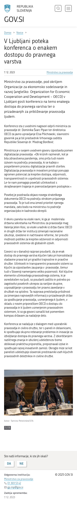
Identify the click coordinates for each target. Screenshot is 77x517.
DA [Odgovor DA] (9, 463)
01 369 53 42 (14, 483)
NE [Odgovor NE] (22, 463)
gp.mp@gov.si (15, 487)
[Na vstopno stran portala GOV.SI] (20, 14)
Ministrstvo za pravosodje (60, 72)
